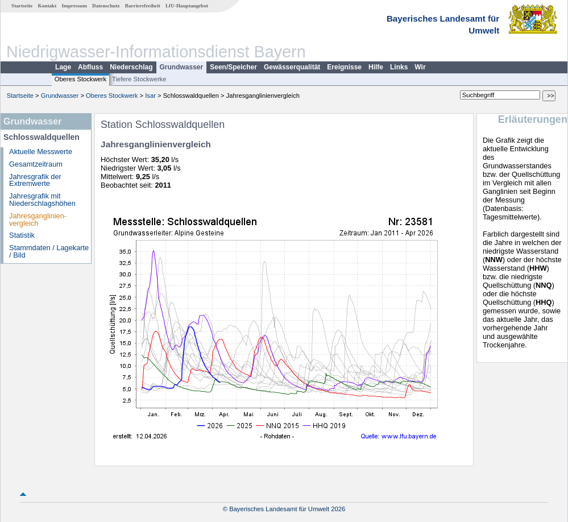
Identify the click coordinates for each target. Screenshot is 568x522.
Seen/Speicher (233, 67)
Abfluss (90, 67)
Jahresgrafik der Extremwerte (35, 180)
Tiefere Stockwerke (139, 79)
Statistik (22, 235)
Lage (63, 67)
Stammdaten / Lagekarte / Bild (49, 251)
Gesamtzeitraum (36, 164)
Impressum (74, 6)
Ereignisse (344, 67)
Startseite (21, 6)
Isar (150, 95)
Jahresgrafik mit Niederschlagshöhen (42, 200)
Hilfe (375, 67)
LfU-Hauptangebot (186, 6)
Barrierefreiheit (142, 6)
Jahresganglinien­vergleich (38, 219)
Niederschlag (131, 67)
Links (399, 67)
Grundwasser (182, 67)
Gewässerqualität (292, 67)
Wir (419, 67)
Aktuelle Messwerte (40, 151)
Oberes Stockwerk (80, 79)
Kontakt (47, 6)
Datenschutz (106, 6)
